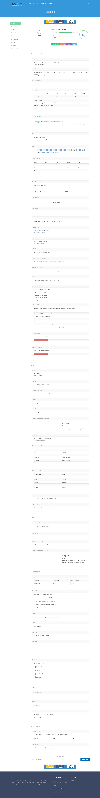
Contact (50, 3)
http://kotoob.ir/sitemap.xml (39, 232)
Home (29, 3)
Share (74, 44)
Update (63, 44)
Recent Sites (43, 3)
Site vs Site (35, 3)
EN (88, 3)
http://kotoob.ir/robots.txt (39, 243)
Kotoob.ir (54, 28)
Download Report (55, 44)
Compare (69, 44)
